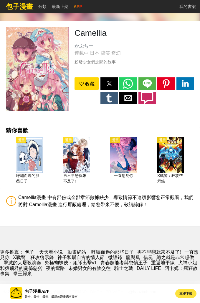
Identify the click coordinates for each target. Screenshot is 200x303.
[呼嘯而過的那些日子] (29, 161)
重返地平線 (163, 262)
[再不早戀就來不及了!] (76, 161)
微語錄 (115, 257)
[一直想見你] (123, 161)
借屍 (148, 257)
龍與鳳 (133, 257)
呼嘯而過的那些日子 (112, 252)
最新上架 (60, 6)
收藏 (87, 84)
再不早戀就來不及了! (159, 252)
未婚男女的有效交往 (89, 268)
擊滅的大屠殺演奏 (22, 262)
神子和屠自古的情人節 (81, 257)
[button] (109, 83)
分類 (42, 6)
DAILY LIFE (149, 268)
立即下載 (185, 293)
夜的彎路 (55, 268)
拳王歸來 (22, 273)
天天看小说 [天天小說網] (51, 252)
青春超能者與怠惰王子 (124, 262)
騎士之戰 (123, 268)
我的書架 (187, 6)
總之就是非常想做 (175, 257)
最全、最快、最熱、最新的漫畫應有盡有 (51, 296)
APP (78, 6)
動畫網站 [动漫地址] (76, 252)
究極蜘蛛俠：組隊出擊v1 (71, 262)
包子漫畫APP (37, 291)
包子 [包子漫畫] (29, 252)
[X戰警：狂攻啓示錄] (170, 161)
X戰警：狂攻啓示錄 (33, 257)
